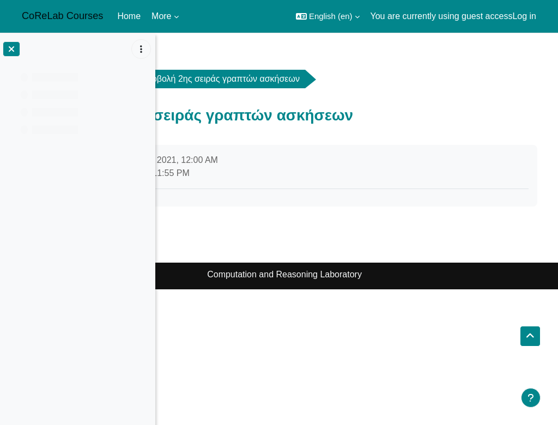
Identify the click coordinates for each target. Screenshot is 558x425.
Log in (524, 16)
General (252, 78)
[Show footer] (531, 398)
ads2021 (192, 78)
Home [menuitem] (129, 16)
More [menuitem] (161, 16)
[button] (327, 16)
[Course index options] (141, 49)
